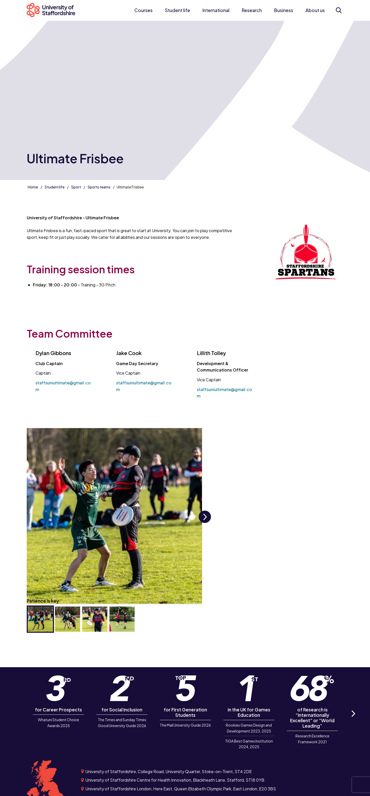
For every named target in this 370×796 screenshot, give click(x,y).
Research (252, 10)
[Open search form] (338, 10)
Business (283, 10)
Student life (177, 10)
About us (315, 10)
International (215, 10)
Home (33, 187)
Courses (143, 10)
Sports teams (99, 187)
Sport (76, 187)
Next (205, 522)
